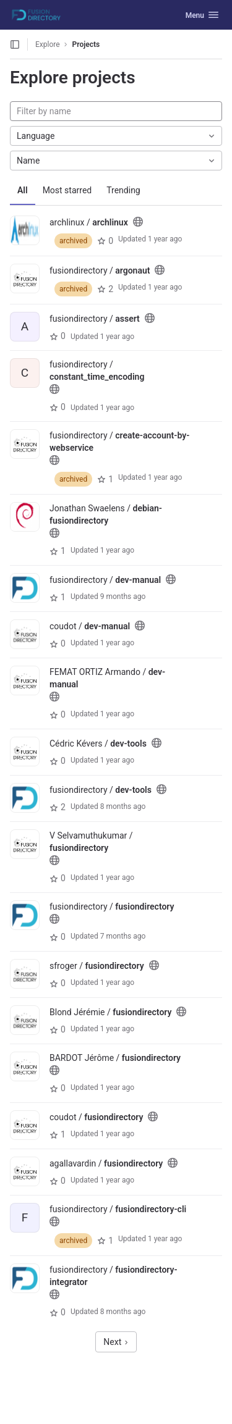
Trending (123, 190)
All (22, 190)
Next (115, 1342)
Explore (47, 44)
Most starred (67, 190)
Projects (86, 44)
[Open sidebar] (15, 44)
